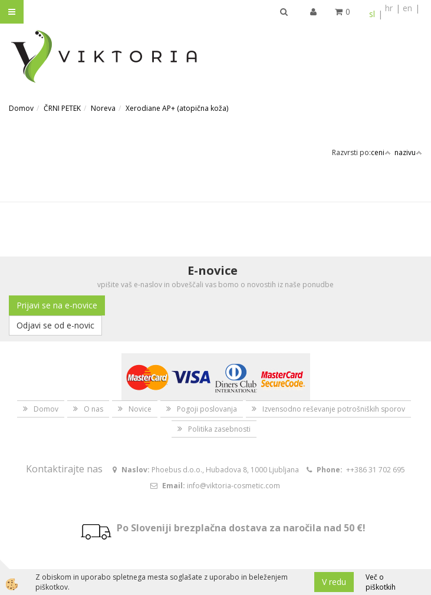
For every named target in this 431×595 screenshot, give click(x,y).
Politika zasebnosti (219, 429)
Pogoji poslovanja (207, 409)
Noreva (103, 108)
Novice (140, 409)
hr (389, 8)
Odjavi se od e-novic (55, 325)
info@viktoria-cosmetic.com (233, 486)
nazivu (408, 152)
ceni (381, 152)
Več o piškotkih (381, 582)
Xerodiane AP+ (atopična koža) (177, 108)
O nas (93, 409)
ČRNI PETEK (62, 108)
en (407, 8)
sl (372, 13)
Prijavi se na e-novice (57, 305)
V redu (334, 581)
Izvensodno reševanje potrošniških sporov (333, 409)
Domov (21, 108)
